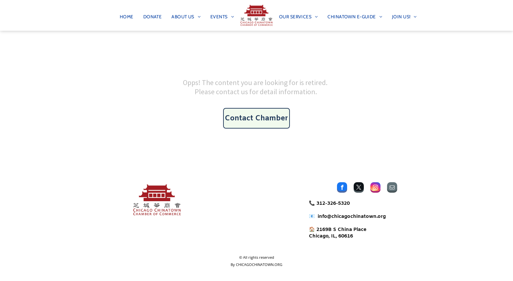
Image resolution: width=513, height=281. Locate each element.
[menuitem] (126, 15)
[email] (392, 188)
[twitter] (359, 188)
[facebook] (342, 188)
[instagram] (375, 188)
